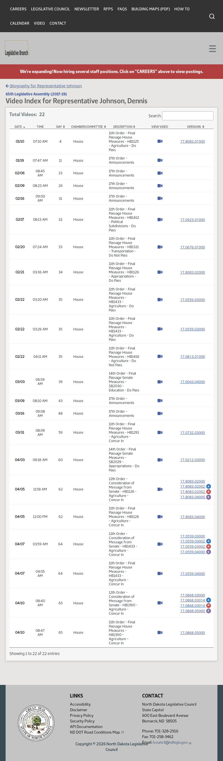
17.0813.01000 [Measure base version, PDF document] (192, 356)
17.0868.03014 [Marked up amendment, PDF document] (195, 604)
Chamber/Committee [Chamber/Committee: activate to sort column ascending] (87, 127)
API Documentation (86, 726)
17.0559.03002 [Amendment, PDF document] (195, 539)
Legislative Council (50, 9)
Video (39, 23)
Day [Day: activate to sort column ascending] (59, 127)
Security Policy (82, 721)
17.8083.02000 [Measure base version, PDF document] (192, 272)
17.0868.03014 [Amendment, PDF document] (195, 598)
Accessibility (80, 704)
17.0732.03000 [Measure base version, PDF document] (192, 432)
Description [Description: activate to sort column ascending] (122, 127)
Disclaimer (78, 710)
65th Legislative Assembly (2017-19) (36, 94)
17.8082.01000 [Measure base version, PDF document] (192, 141)
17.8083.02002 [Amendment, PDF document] (195, 485)
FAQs (122, 9)
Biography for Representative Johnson (44, 85)
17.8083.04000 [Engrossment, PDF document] (195, 497)
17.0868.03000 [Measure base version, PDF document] (192, 593)
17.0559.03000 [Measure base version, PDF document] (192, 299)
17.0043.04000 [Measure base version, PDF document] (192, 381)
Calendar (19, 23)
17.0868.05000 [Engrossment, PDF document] (195, 611)
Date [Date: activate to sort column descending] (18, 127)
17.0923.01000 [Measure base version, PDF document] (192, 219)
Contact (58, 23)
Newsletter (86, 9)
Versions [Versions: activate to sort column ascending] (194, 127)
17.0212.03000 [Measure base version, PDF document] (192, 459)
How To (182, 9)
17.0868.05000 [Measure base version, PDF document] (192, 632)
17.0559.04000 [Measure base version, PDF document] (192, 573)
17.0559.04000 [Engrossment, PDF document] (195, 552)
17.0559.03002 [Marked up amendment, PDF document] (195, 545)
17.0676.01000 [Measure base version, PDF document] (192, 247)
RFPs (108, 9)
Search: (181, 116)
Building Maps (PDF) (151, 9)
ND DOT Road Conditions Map (97, 732)
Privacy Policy (81, 715)
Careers (18, 9)
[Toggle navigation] (212, 48)
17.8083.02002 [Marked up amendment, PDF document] (195, 491)
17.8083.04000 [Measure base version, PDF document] (192, 516)
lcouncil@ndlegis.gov (172, 742)
